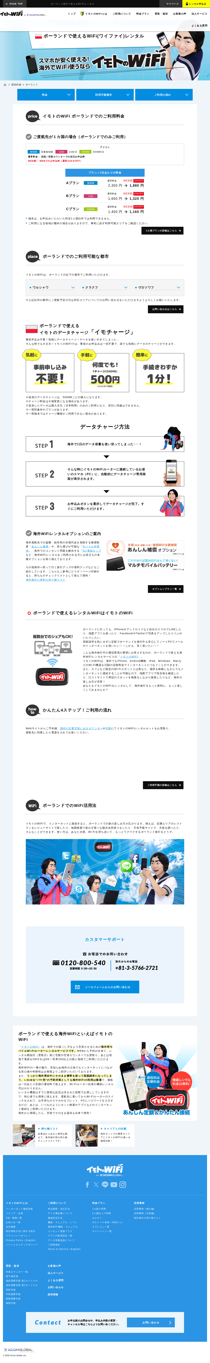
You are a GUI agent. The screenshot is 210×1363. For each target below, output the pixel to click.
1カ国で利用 (99, 1209)
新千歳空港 (12, 1276)
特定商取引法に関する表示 (21, 1231)
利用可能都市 (103, 94)
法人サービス (56, 1273)
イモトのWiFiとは (17, 1203)
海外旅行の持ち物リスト (147, 1218)
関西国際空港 (13, 1298)
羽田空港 (11, 1290)
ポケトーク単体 (108, 1222)
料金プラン (99, 1203)
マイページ (172, 4)
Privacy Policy (21, 1240)
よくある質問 (56, 1280)
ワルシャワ (52, 287)
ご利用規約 (54, 1244)
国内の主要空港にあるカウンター (81, 728)
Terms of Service (65, 1249)
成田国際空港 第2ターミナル (22, 1285)
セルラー (97, 1218)
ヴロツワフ (157, 287)
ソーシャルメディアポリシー (22, 1244)
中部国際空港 (13, 1294)
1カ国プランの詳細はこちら (161, 230)
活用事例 (139, 1203)
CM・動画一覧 (14, 1218)
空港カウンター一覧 (17, 1272)
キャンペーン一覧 (102, 1231)
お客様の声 (54, 1265)
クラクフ (104, 287)
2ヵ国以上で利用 (101, 1213)
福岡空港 (11, 1303)
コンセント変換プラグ (60, 1231)
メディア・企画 (14, 1213)
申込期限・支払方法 (59, 1209)
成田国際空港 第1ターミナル (22, 1280)
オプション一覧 (101, 1226)
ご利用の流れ (162, 94)
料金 (45, 94)
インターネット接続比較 (19, 1209)
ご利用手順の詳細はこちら (162, 785)
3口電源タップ (92, 550)
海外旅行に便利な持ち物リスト (46, 579)
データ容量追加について (61, 1240)
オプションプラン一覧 (164, 589)
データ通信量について (60, 1213)
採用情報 (53, 1294)
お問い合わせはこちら (164, 309)
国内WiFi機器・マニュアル (63, 1226)
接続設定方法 (55, 1218)
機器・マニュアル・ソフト (63, 1222)
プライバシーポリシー (18, 1235)
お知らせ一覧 (13, 1222)
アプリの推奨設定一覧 (60, 1235)
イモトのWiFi (129, 656)
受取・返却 (12, 1265)
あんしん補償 (40, 546)
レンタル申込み (197, 4)
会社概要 (11, 1226)
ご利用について (57, 1203)
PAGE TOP (16, 4)
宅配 (108, 728)
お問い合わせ (56, 1287)
